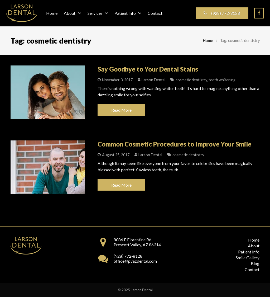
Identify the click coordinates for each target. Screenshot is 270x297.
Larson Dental (153, 80)
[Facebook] (259, 13)
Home (208, 40)
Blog (255, 263)
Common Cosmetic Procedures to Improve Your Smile (174, 144)
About (253, 245)
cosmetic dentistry (191, 80)
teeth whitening (222, 80)
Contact (252, 269)
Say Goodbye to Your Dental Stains (148, 69)
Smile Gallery (247, 257)
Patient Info (248, 251)
